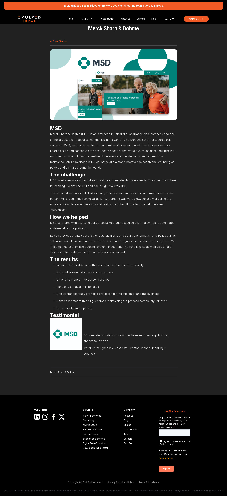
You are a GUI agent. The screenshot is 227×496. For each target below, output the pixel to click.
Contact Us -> (196, 18)
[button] (87, 18)
